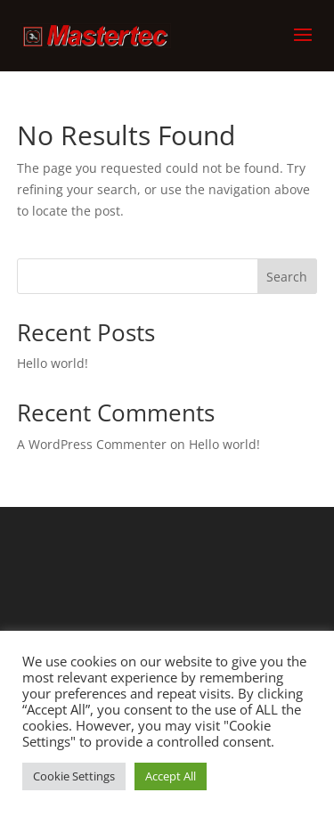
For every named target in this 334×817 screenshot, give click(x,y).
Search (286, 276)
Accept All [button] (170, 776)
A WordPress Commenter (92, 444)
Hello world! (52, 363)
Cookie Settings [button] (74, 776)
